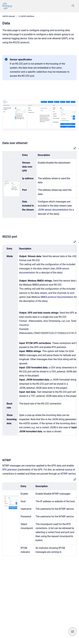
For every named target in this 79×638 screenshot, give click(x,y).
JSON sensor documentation (53, 209)
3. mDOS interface (26, 16)
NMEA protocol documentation (57, 297)
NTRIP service (68, 473)
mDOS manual (8, 16)
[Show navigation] (72, 632)
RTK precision (10, 469)
